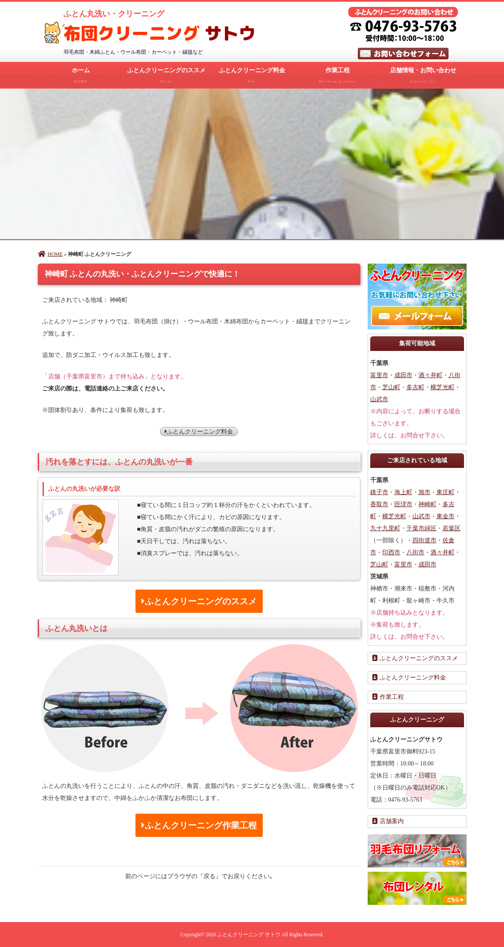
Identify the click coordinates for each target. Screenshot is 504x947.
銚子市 (379, 492)
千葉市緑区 (421, 528)
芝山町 (391, 387)
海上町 (403, 492)
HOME (50, 254)
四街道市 (424, 540)
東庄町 (445, 492)
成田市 (403, 375)
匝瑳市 (403, 504)
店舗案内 (388, 821)
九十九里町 (385, 528)
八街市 (415, 552)
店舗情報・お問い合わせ (423, 77)
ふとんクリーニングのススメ (166, 77)
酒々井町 (430, 375)
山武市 (379, 399)
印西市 (391, 552)
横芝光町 (442, 387)
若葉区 (452, 528)
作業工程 (337, 77)
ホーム (80, 77)
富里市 (379, 375)
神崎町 (427, 504)
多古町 (415, 387)
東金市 (445, 516)
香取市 (379, 504)
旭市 (424, 492)
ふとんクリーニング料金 (252, 77)
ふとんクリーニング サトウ (248, 935)
